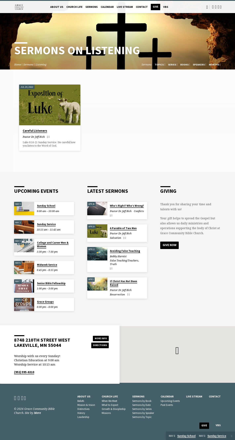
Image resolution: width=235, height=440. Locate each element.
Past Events (167, 405)
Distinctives (83, 409)
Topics (160, 64)
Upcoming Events (170, 401)
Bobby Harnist (118, 256)
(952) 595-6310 (24, 372)
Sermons (91, 7)
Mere (37, 413)
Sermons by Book (141, 401)
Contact (142, 7)
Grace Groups (45, 301)
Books (185, 64)
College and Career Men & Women (53, 244)
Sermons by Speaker (143, 413)
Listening (41, 64)
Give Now (170, 245)
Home (17, 64)
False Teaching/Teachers (124, 260)
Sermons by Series (142, 409)
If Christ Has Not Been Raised (123, 283)
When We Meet (109, 401)
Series (173, 64)
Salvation (115, 238)
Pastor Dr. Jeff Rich (34, 137)
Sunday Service (46, 224)
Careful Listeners (35, 131)
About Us (56, 7)
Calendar (107, 7)
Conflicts (139, 211)
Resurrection (117, 294)
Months (215, 64)
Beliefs (80, 401)
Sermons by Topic (142, 417)
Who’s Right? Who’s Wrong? (127, 205)
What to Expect (110, 405)
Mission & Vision (86, 405)
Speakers (199, 64)
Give (155, 6)
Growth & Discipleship (114, 409)
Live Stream (125, 7)
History (81, 413)
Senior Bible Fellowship (51, 283)
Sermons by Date (141, 405)
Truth (113, 264)
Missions (106, 413)
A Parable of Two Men (123, 228)
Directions (98, 345)
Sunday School (46, 205)
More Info (98, 337)
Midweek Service (47, 264)
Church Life (74, 7)
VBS (165, 7)
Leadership (83, 417)
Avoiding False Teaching (125, 251)
